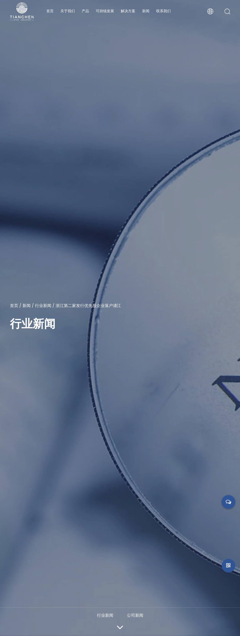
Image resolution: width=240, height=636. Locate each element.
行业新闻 (43, 305)
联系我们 (163, 11)
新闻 (145, 11)
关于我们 (67, 11)
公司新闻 (135, 615)
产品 (85, 11)
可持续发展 (105, 11)
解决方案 (128, 11)
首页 (50, 11)
